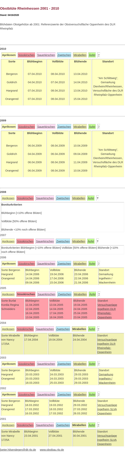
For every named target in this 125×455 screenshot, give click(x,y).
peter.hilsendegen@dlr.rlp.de (18, 449)
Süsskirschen (26, 55)
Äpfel (92, 55)
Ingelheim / (105, 378)
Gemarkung (106, 374)
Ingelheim (103, 309)
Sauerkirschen (46, 55)
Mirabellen (80, 55)
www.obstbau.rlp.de (52, 449)
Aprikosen (8, 198)
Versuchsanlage (107, 304)
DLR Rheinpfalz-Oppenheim (106, 313)
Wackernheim (107, 382)
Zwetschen (64, 55)
